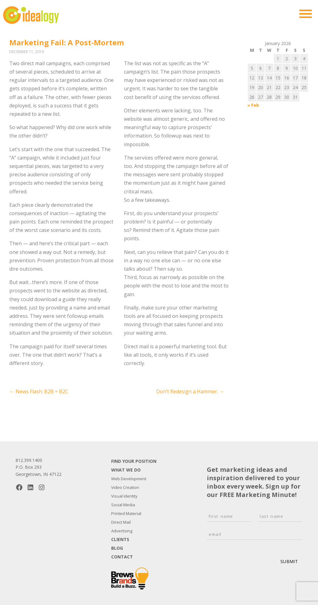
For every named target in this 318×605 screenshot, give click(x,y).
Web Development (128, 478)
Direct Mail (121, 522)
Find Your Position (134, 461)
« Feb (253, 105)
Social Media (123, 505)
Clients (120, 539)
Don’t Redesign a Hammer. (190, 391)
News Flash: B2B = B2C (38, 391)
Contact (122, 557)
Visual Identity (124, 496)
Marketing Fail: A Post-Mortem (66, 42)
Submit (289, 561)
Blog (117, 548)
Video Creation (125, 487)
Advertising (121, 531)
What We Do (126, 470)
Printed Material (126, 513)
